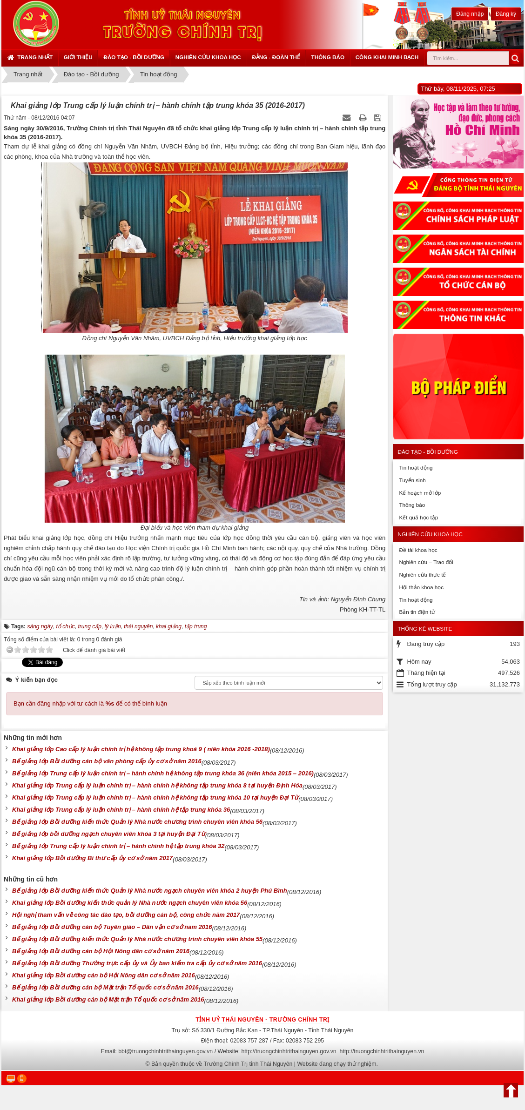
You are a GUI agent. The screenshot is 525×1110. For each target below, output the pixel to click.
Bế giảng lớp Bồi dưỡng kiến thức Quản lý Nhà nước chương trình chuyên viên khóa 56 (137, 821)
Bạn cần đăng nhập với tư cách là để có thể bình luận (90, 703)
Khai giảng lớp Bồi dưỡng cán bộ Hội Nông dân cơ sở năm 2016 (103, 975)
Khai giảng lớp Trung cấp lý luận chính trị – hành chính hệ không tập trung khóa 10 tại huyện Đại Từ (155, 797)
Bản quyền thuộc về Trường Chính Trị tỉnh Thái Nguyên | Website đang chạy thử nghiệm (264, 1064)
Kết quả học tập (418, 517)
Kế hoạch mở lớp (420, 493)
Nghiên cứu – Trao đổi (426, 562)
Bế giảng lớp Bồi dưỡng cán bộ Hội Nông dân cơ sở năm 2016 (100, 951)
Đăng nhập (470, 14)
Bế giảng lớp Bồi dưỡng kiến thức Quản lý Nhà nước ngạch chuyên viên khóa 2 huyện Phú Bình (149, 890)
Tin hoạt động (415, 467)
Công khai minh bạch (387, 57)
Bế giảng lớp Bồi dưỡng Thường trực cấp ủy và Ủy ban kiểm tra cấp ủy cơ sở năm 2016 (137, 963)
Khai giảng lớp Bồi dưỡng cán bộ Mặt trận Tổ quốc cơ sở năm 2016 (108, 999)
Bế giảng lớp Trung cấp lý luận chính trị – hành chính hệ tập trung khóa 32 (118, 845)
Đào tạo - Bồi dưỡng (133, 57)
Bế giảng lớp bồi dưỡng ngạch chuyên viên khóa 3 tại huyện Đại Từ (108, 833)
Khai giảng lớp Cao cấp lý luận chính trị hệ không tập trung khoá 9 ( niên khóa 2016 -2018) (141, 749)
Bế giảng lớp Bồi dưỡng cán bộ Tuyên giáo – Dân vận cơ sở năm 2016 (112, 926)
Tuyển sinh (412, 480)
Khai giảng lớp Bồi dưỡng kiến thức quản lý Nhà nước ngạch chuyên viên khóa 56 (129, 902)
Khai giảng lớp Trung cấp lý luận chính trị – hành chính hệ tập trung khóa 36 (121, 809)
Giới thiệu (78, 57)
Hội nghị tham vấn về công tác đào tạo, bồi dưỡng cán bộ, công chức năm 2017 (126, 914)
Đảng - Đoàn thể (276, 57)
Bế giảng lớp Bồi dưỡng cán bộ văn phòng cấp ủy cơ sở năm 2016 (107, 761)
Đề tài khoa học (418, 550)
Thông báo (327, 57)
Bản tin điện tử (417, 612)
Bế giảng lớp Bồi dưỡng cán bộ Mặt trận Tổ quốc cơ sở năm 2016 (105, 987)
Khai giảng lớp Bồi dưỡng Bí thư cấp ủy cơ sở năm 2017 (92, 857)
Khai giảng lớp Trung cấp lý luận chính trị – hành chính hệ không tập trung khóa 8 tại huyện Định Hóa (157, 785)
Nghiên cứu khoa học (208, 57)
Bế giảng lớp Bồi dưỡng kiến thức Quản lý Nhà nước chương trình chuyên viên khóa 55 (137, 938)
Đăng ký (506, 14)
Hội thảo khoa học (421, 587)
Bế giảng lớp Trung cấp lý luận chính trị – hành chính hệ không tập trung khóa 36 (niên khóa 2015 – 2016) (163, 773)
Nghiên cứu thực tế (422, 575)
